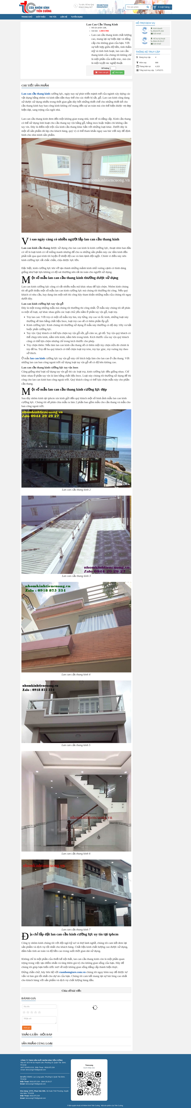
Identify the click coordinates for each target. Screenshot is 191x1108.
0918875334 (102, 5)
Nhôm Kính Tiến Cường (91, 1105)
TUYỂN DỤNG (77, 17)
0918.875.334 (157, 31)
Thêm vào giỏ (101, 72)
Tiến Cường (119, 1105)
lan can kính (37, 358)
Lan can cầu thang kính (35, 93)
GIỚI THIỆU (40, 17)
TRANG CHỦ (26, 17)
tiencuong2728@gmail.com (36, 1084)
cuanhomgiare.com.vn (72, 972)
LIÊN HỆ (63, 17)
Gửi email (156, 34)
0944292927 (102, 7)
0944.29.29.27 (157, 41)
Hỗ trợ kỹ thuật (159, 39)
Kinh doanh (157, 28)
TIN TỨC (52, 17)
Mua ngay (117, 72)
